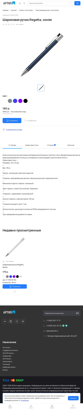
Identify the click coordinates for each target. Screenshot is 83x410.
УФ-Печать (6, 348)
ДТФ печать (7, 359)
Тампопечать (7, 361)
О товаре (12, 145)
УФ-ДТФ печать (8, 353)
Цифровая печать (9, 367)
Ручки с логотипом (26, 10)
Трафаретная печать (10, 350)
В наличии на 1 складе (14, 130)
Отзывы (51, 145)
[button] (77, 3)
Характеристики (31, 145)
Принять (73, 398)
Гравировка (7, 356)
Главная (5, 10)
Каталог (14, 10)
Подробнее (25, 400)
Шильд (5, 370)
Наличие (70, 145)
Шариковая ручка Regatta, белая (13, 265)
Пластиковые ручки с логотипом (47, 10)
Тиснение (6, 364)
